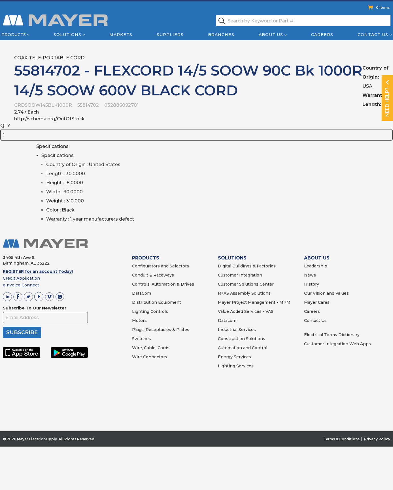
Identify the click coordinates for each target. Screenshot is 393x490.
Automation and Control (242, 347)
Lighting (140, 311)
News (310, 275)
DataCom (141, 293)
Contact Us (373, 34)
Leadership (315, 266)
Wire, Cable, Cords (150, 347)
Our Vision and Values (326, 293)
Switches (141, 338)
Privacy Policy (377, 439)
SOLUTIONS (232, 258)
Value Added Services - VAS (245, 311)
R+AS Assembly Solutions (244, 293)
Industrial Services (237, 329)
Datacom (227, 320)
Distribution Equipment (156, 302)
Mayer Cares (317, 302)
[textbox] (303, 20)
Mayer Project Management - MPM (254, 302)
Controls (158, 311)
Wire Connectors (149, 356)
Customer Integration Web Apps (337, 343)
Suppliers (170, 34)
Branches (221, 34)
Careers (322, 34)
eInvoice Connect (21, 285)
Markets (120, 34)
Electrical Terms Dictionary (332, 334)
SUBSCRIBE (22, 332)
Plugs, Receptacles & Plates (160, 329)
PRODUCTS (145, 258)
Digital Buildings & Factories (247, 266)
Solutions (67, 34)
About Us (271, 34)
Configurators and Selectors (160, 266)
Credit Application (21, 278)
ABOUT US (317, 258)
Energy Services (234, 356)
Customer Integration (240, 275)
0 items (383, 7)
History (311, 284)
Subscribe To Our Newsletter (34, 308)
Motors (139, 320)
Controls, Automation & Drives (163, 284)
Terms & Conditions (342, 439)
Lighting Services (236, 365)
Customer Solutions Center (246, 284)
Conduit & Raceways (153, 275)
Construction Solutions (241, 338)
